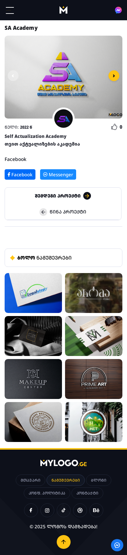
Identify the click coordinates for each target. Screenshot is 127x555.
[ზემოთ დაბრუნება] (64, 542)
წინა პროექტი (62, 212)
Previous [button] (13, 75)
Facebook (16, 159)
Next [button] (114, 75)
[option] (63, 77)
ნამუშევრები (65, 480)
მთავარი (30, 480)
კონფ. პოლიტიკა (47, 493)
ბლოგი (98, 480)
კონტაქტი (87, 493)
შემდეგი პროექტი (63, 196)
